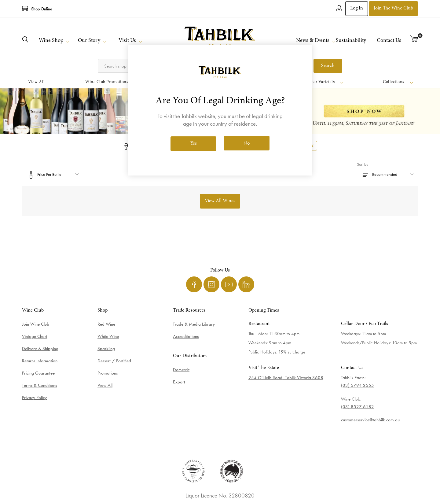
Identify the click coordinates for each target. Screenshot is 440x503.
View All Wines (220, 200)
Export (179, 382)
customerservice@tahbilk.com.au (370, 420)
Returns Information (39, 361)
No (247, 143)
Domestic (181, 370)
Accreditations (186, 336)
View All (104, 385)
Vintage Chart (34, 336)
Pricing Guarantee (38, 373)
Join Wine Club (35, 324)
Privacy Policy (34, 397)
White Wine (108, 336)
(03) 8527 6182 (357, 407)
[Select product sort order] (387, 174)
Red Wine (106, 324)
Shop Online (41, 9)
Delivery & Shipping (40, 349)
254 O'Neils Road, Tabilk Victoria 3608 (285, 378)
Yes (193, 143)
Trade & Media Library (194, 324)
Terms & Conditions (39, 385)
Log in (356, 8)
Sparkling (106, 349)
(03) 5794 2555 (357, 385)
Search (328, 65)
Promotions (107, 373)
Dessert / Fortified (114, 361)
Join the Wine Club (393, 8)
